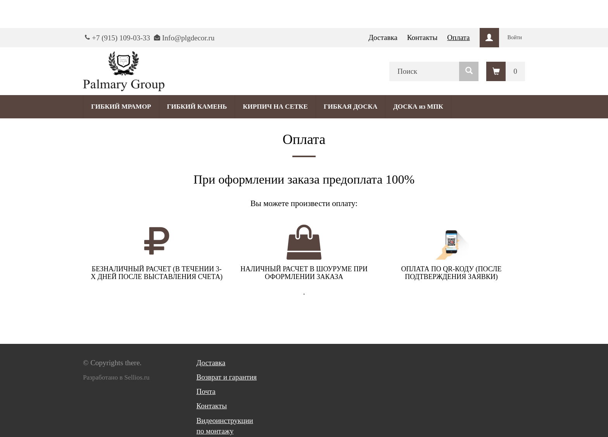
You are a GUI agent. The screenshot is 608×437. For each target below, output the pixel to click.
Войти (515, 37)
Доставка (382, 37)
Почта (206, 391)
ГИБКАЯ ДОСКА (350, 106)
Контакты (422, 37)
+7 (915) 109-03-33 (121, 38)
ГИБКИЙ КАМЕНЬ (197, 106)
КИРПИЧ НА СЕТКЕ (275, 106)
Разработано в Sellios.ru (116, 377)
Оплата (458, 37)
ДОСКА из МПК (418, 106)
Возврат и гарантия (227, 377)
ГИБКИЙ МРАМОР (121, 106)
